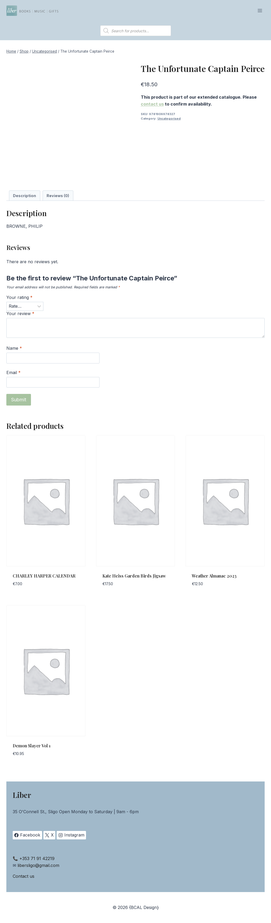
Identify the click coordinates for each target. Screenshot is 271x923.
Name (14, 348)
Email (13, 372)
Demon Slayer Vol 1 (32, 745)
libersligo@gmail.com (38, 865)
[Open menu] (260, 10)
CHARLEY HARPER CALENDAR (44, 576)
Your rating (19, 297)
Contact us (23, 876)
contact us (152, 104)
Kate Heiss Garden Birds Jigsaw (134, 576)
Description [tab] (24, 195)
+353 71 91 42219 (37, 858)
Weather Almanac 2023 (214, 576)
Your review (20, 313)
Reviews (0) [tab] (58, 195)
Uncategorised (169, 118)
